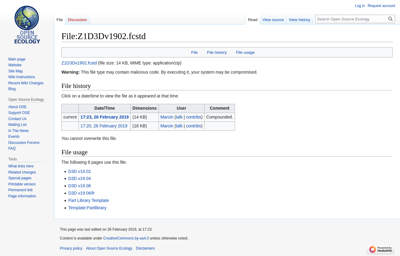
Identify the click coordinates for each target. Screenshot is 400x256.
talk (179, 117)
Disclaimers (145, 248)
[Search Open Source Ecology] (355, 19)
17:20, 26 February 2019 (103, 125)
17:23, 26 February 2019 (104, 117)
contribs (193, 117)
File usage (245, 52)
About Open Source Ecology (109, 248)
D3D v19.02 (79, 171)
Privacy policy (71, 248)
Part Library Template (88, 200)
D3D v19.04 (79, 178)
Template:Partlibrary (87, 207)
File (194, 52)
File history (217, 52)
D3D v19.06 (79, 185)
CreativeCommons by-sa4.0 (126, 238)
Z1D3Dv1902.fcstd (79, 62)
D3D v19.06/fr (81, 193)
